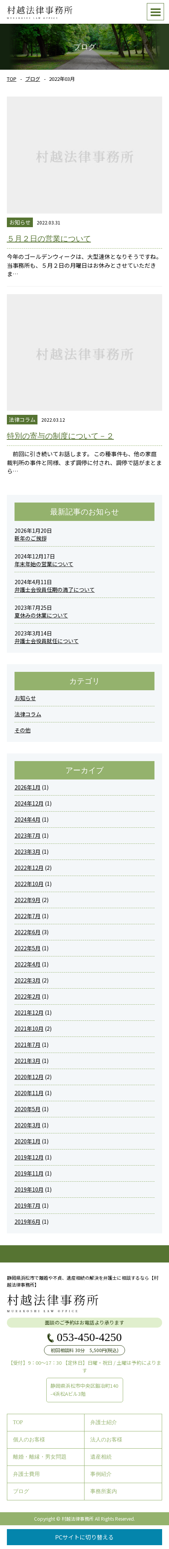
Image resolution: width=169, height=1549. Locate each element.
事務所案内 (103, 1491)
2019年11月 (29, 1173)
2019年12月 (29, 1157)
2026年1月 (28, 787)
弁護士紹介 (103, 1422)
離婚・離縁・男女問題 (40, 1457)
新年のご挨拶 (31, 538)
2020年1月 (28, 1141)
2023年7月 (28, 835)
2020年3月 (28, 1125)
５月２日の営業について (49, 238)
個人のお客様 (29, 1440)
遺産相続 (101, 1457)
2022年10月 (29, 883)
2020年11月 (29, 1093)
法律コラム (28, 714)
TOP (11, 78)
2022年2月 (28, 996)
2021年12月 (29, 1012)
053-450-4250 (89, 1337)
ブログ (32, 78)
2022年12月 (29, 867)
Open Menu (155, 11)
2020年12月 (29, 1077)
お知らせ (25, 698)
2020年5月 (28, 1109)
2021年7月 (28, 1044)
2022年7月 (28, 916)
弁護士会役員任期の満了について (55, 589)
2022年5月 (28, 948)
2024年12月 (29, 803)
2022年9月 (28, 900)
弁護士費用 (26, 1474)
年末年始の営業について (44, 564)
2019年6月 (28, 1221)
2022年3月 (28, 980)
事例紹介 (101, 1474)
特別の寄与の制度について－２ (60, 436)
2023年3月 (28, 851)
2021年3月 (28, 1060)
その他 (23, 730)
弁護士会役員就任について (47, 641)
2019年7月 (28, 1205)
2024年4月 (28, 819)
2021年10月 (29, 1028)
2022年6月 (28, 932)
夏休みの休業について (41, 615)
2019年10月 (29, 1189)
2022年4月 (28, 964)
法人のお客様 (106, 1440)
